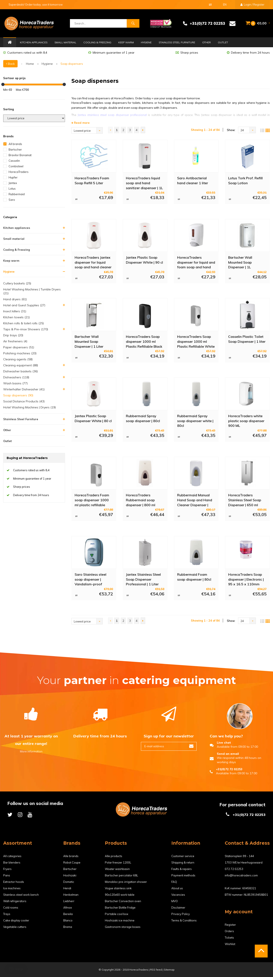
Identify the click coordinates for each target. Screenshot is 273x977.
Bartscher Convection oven (123, 901)
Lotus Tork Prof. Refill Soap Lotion (245, 180)
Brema (67, 927)
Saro (12, 199)
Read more (80, 122)
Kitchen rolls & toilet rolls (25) (23, 323)
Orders (229, 931)
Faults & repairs (181, 869)
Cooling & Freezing (97, 42)
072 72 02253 (234, 869)
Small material (65, 42)
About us (177, 888)
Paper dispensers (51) (18, 347)
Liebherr (68, 901)
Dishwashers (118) (16, 377)
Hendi (67, 888)
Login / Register (252, 4)
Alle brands (70, 856)
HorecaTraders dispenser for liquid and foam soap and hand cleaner (196, 262)
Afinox (67, 907)
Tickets (229, 937)
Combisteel (16, 166)
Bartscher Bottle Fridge (120, 907)
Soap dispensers (71, 63)
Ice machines (12, 888)
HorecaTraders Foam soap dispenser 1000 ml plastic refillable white (92, 500)
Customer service (182, 856)
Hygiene (146, 42)
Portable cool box (116, 914)
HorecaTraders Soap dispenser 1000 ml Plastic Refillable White (196, 341)
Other (206, 42)
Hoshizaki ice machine (119, 920)
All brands (15, 144)
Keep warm (126, 42)
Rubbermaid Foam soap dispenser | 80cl (194, 576)
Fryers (7, 869)
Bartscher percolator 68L (121, 875)
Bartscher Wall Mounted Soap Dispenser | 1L (240, 262)
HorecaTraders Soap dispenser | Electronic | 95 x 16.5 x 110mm (246, 579)
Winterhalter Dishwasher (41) (24, 389)
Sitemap (169, 969)
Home (9, 42)
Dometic (68, 881)
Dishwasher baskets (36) (20, 371)
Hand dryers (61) (15, 299)
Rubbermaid (17, 194)
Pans (6, 875)
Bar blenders (11, 862)
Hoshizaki (69, 875)
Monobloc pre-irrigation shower (126, 881)
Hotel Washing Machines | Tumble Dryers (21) (32, 291)
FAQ (174, 881)
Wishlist (230, 944)
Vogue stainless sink (118, 888)
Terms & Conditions (184, 920)
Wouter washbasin (117, 869)
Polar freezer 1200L (118, 862)
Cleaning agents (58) (18, 359)
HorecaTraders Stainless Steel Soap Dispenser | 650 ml (244, 500)
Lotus (12, 188)
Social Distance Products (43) (24, 401)
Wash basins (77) (15, 383)
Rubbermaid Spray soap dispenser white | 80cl (195, 420)
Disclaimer (178, 907)
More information (31, 751)
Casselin (14, 160)
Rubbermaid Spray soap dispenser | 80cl (143, 418)
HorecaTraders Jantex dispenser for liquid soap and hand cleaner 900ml (93, 262)
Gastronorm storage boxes (122, 927)
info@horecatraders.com (241, 875)
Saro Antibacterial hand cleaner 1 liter (192, 180)
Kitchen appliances (33, 42)
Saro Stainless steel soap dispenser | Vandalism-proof (90, 579)
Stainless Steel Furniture (177, 42)
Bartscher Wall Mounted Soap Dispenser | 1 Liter (89, 341)
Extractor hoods (13, 881)
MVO (174, 901)
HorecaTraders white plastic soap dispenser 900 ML (246, 420)
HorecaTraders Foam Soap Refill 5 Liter (92, 180)
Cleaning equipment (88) (20, 365)
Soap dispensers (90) (18, 395)
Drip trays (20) (13, 335)
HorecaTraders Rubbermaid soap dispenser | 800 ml (140, 500)
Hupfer (13, 177)
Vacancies (178, 894)
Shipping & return (182, 862)
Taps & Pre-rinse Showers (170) (25, 329)
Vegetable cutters (14, 927)
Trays (6, 914)
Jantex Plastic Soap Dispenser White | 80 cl (93, 418)
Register (230, 924)
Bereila (68, 914)
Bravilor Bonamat (20, 155)
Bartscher (15, 149)
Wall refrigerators (14, 901)
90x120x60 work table (119, 894)
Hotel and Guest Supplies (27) (24, 305)
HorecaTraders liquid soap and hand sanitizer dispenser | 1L (144, 183)
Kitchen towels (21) (16, 317)
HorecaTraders (19, 172)
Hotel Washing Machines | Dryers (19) (29, 407)
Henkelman (70, 894)
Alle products (113, 856)
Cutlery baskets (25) (17, 283)
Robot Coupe (71, 862)
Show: (231, 130)
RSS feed (156, 969)
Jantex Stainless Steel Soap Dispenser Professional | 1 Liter (143, 579)
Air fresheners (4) (15, 341)
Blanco (67, 920)
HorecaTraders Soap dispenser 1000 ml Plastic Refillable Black (144, 341)
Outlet (223, 42)
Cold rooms (10, 907)
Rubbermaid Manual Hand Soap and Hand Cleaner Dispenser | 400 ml (194, 500)
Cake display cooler (16, 920)
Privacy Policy (180, 914)
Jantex (13, 183)
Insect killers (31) (14, 311)
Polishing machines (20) (19, 353)
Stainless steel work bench (21, 894)
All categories (12, 856)
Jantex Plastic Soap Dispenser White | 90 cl (144, 259)
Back (10, 64)
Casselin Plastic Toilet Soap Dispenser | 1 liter (246, 339)
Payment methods (183, 875)
